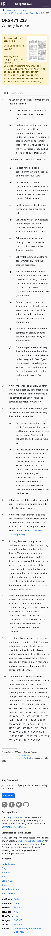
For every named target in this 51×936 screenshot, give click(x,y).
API (3, 876)
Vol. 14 (16, 10)
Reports (5, 885)
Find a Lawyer (8, 864)
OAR (16, 920)
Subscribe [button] (8, 795)
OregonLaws (23, 4)
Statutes (18, 907)
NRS (16, 911)
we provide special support (31, 840)
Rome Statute (20, 928)
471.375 (8, 78)
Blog (4, 868)
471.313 (8, 75)
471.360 (26, 75)
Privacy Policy (8, 893)
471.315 (17, 75)
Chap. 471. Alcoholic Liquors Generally (21, 13)
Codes (17, 899)
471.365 (34, 75)
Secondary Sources (11, 889)
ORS (9, 10)
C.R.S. (17, 903)
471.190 (41, 69)
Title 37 (25, 10)
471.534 (34, 78)
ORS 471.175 (20, 69)
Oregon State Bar (14, 817)
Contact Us (7, 880)
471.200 (8, 72)
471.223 (26, 72)
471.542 (8, 81)
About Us (6, 872)
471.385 (26, 78)
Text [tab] (6, 92)
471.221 (17, 72)
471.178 (32, 69)
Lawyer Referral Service (13, 826)
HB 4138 (9, 41)
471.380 (17, 78)
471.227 (34, 72)
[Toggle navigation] (45, 4)
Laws (16, 916)
